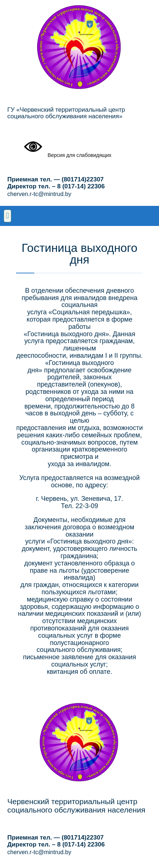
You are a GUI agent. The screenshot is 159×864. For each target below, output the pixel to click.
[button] (7, 216)
